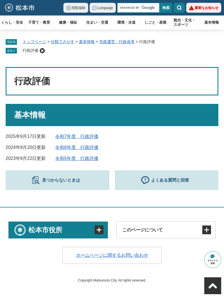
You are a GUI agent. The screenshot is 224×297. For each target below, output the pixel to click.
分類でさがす (62, 41)
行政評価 (30, 50)
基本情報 (211, 22)
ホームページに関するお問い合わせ (112, 255)
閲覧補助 (78, 8)
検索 (179, 8)
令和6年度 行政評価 (76, 147)
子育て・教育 (39, 22)
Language (105, 8)
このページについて (142, 229)
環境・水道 (126, 22)
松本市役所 (45, 230)
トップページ (34, 41)
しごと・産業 (156, 22)
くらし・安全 (12, 22)
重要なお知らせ (206, 8)
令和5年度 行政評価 (76, 158)
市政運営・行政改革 (117, 41)
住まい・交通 (97, 22)
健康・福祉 (68, 22)
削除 (42, 50)
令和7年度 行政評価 (76, 136)
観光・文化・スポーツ (185, 22)
